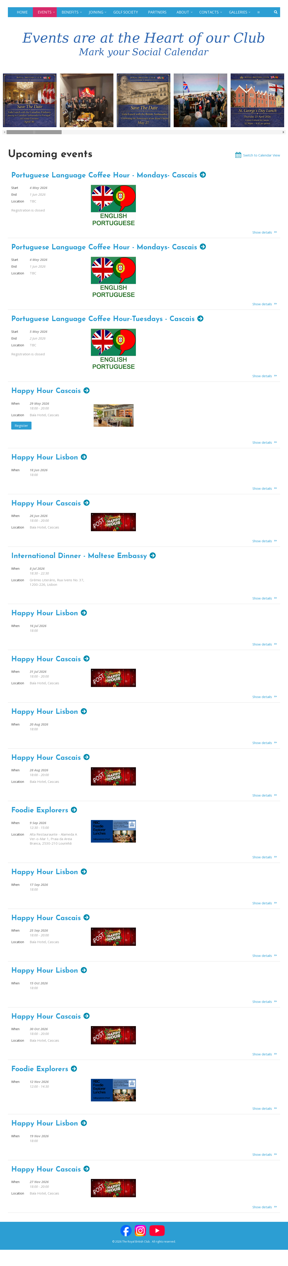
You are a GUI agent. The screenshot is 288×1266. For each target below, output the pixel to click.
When (15, 403)
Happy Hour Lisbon (44, 457)
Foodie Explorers (39, 810)
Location (17, 201)
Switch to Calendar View (261, 155)
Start (14, 188)
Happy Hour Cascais (46, 391)
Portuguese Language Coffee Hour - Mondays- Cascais (104, 175)
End (14, 194)
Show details (262, 232)
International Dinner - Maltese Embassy (79, 556)
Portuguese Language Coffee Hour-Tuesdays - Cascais (103, 319)
